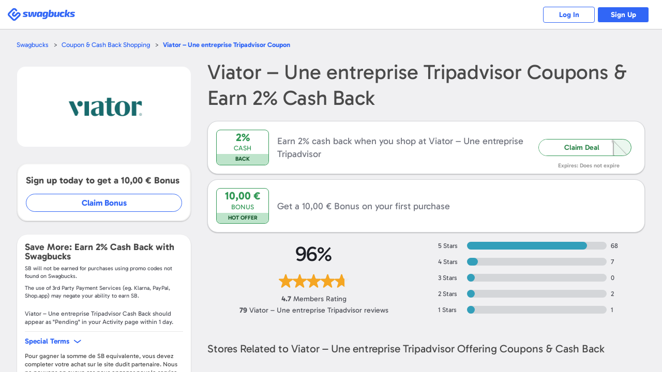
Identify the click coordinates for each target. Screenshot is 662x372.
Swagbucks (33, 45)
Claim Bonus (104, 203)
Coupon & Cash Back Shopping (106, 45)
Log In (569, 14)
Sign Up (623, 14)
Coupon (226, 45)
